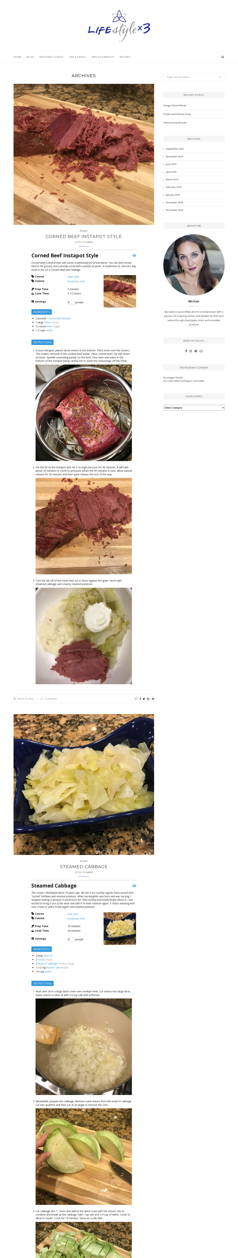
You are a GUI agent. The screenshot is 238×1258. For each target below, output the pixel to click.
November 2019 (174, 156)
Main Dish (73, 276)
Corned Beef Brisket (59, 318)
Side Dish (72, 914)
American (72, 281)
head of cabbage (47, 963)
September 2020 (175, 148)
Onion (47, 322)
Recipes (125, 56)
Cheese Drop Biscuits (175, 122)
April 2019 (171, 171)
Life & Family (77, 56)
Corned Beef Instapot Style (84, 236)
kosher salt (53, 967)
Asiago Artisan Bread (174, 105)
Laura (89, 241)
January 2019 (173, 194)
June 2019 (171, 164)
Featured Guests (52, 56)
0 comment (49, 698)
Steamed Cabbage (84, 866)
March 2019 (172, 179)
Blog (30, 56)
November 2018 (174, 210)
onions (42, 959)
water (49, 330)
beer (49, 326)
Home (17, 56)
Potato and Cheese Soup (177, 114)
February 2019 (173, 187)
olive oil (47, 955)
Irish (82, 281)
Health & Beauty (102, 56)
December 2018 (174, 202)
